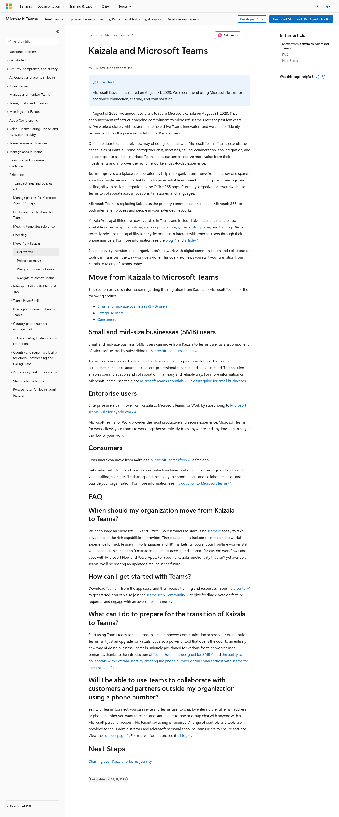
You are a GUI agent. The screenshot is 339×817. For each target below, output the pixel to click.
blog (169, 240)
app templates (130, 226)
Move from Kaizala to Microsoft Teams (305, 46)
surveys (173, 226)
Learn (93, 35)
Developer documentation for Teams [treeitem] (34, 312)
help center (237, 588)
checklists (189, 226)
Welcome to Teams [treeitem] (22, 51)
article (190, 240)
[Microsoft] (9, 6)
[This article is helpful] (318, 76)
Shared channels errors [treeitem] (29, 381)
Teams (212, 530)
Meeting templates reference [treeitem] (34, 226)
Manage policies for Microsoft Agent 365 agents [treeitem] (34, 200)
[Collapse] (58, 31)
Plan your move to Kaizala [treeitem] (35, 269)
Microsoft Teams (117, 35)
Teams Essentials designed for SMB (181, 654)
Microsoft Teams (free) (168, 459)
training (225, 226)
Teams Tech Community (165, 594)
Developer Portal (252, 19)
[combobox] (32, 41)
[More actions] (246, 35)
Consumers (106, 319)
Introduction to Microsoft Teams (201, 483)
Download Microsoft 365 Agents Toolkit (301, 19)
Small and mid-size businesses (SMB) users (132, 306)
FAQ (285, 54)
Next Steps (290, 60)
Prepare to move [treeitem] (29, 260)
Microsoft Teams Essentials (172, 350)
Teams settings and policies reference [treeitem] (32, 186)
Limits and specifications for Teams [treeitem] (33, 215)
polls (161, 226)
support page (114, 735)
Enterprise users (110, 312)
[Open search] (317, 6)
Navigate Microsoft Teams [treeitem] (35, 277)
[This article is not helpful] (323, 76)
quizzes (204, 226)
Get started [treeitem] (25, 252)
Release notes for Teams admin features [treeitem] (35, 392)
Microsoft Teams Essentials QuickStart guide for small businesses (193, 380)
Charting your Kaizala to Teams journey (120, 761)
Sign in (328, 6)
